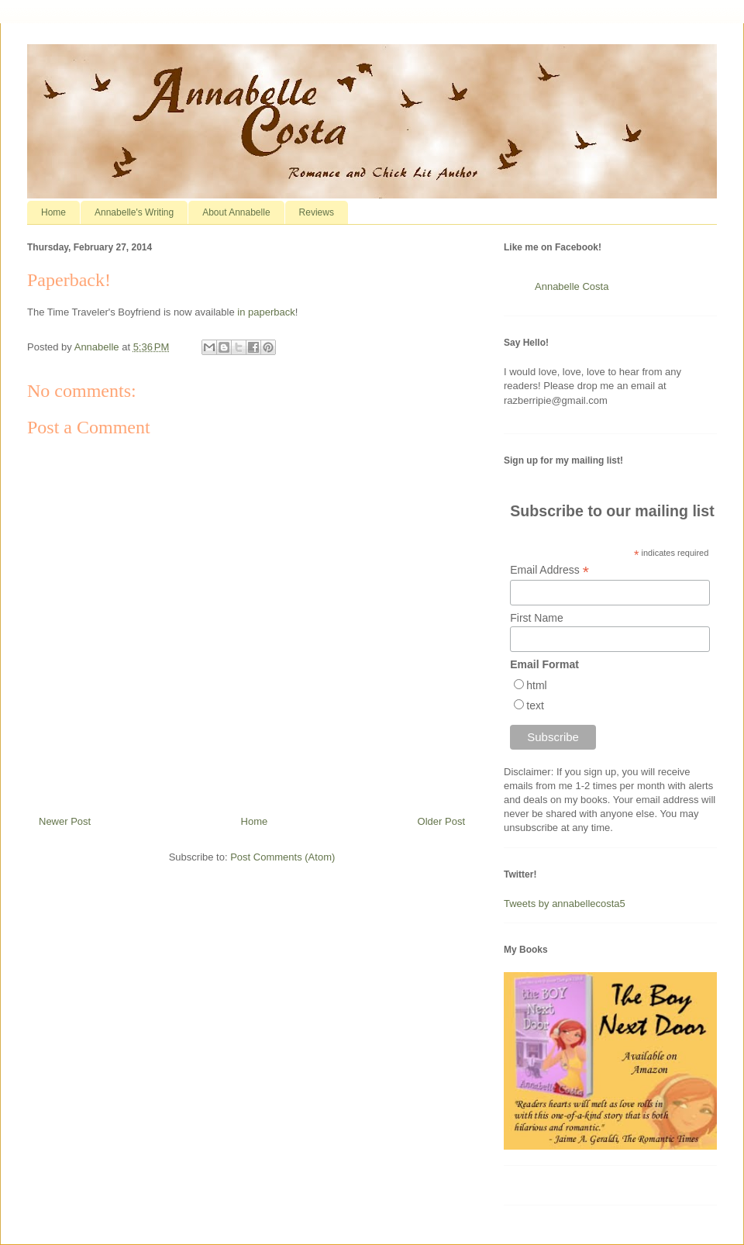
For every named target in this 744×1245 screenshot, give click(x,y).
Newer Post (65, 821)
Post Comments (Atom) (282, 857)
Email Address (549, 570)
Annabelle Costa (571, 286)
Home (53, 212)
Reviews (316, 212)
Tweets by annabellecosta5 (564, 903)
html (536, 685)
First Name (536, 618)
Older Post (441, 821)
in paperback (265, 312)
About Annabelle (236, 212)
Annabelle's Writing (134, 212)
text (535, 705)
